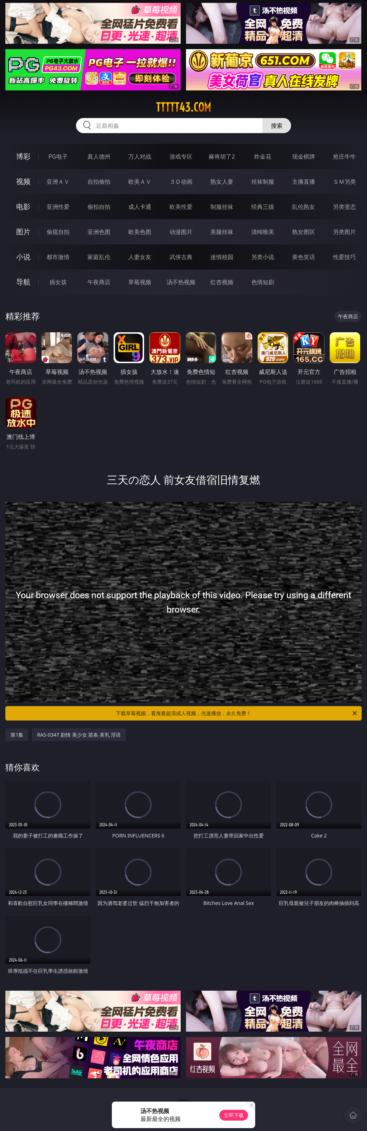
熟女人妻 (221, 182)
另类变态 (344, 207)
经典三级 (262, 207)
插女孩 (58, 282)
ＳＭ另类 (344, 182)
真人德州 (98, 156)
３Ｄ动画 (181, 182)
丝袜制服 (262, 182)
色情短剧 (262, 282)
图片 (23, 231)
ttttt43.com (183, 107)
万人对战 (139, 156)
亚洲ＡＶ (58, 182)
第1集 (16, 734)
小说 (23, 257)
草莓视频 (139, 282)
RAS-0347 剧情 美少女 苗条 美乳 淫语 (79, 734)
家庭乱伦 (98, 257)
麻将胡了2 (222, 156)
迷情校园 (221, 257)
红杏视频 (221, 282)
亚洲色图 (98, 232)
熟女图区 (303, 232)
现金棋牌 (303, 156)
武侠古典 (181, 257)
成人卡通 (139, 207)
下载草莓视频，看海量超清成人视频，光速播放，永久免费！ (237, 713)
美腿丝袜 (221, 232)
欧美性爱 (181, 207)
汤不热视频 (181, 282)
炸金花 (262, 156)
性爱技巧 (344, 257)
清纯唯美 (262, 232)
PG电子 (57, 156)
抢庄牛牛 (344, 156)
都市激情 (58, 257)
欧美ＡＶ (139, 182)
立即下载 (234, 1115)
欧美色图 (139, 232)
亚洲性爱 (58, 207)
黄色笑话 (303, 257)
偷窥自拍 (58, 232)
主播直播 (303, 182)
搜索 (276, 126)
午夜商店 (98, 282)
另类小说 (262, 257)
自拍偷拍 (98, 182)
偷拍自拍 (98, 207)
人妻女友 (139, 257)
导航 (23, 282)
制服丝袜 (221, 207)
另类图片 (344, 232)
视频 (23, 181)
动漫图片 (181, 232)
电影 (23, 206)
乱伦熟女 (303, 207)
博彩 (23, 156)
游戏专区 (181, 156)
